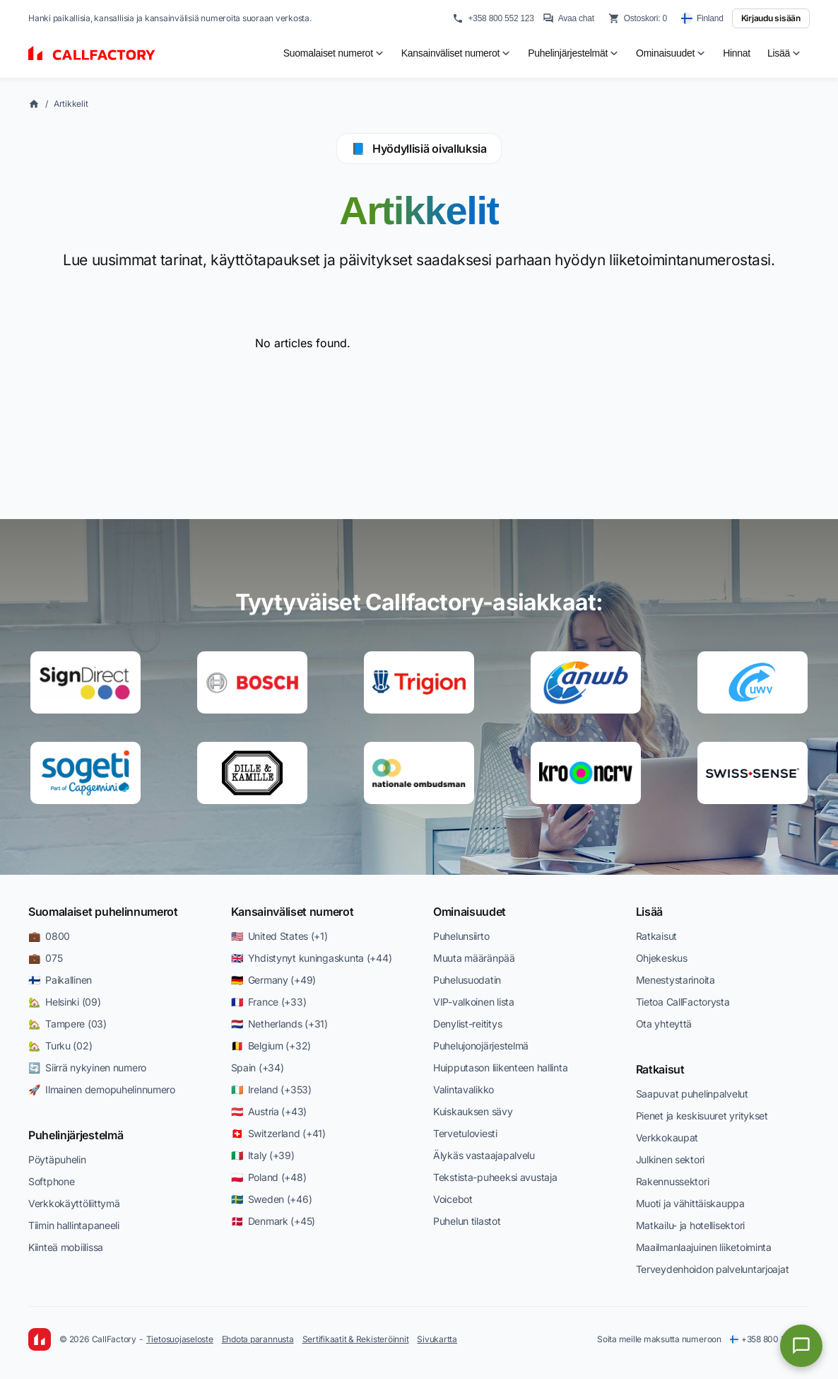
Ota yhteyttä (664, 1024)
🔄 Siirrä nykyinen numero (87, 1067)
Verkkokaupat (667, 1137)
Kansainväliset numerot (292, 911)
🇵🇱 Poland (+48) (269, 1177)
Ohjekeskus (661, 958)
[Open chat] (801, 1346)
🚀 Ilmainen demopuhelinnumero (101, 1089)
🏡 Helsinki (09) (64, 1002)
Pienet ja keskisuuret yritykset (702, 1116)
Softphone (51, 1181)
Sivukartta (437, 1339)
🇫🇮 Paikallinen (60, 980)
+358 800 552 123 (492, 18)
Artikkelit (71, 103)
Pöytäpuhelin (57, 1159)
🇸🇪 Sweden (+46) (271, 1199)
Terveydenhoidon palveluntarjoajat (712, 1269)
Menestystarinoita (675, 980)
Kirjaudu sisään (771, 18)
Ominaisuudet (469, 911)
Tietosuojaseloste (179, 1339)
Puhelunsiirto (461, 936)
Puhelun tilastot (467, 1221)
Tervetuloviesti (465, 1133)
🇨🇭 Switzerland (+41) (278, 1133)
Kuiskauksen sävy (473, 1111)
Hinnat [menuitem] (736, 53)
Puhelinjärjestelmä (75, 1135)
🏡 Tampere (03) (67, 1024)
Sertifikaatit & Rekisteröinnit (355, 1339)
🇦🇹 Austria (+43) (269, 1111)
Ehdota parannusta (258, 1339)
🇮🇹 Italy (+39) (263, 1155)
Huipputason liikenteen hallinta (500, 1067)
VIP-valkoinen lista (473, 1002)
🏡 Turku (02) (60, 1046)
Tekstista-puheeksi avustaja (495, 1177)
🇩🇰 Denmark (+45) (273, 1221)
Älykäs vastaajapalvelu (484, 1155)
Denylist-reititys (467, 1024)
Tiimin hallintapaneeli (73, 1225)
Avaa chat (568, 18)
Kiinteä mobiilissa (65, 1247)
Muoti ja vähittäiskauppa (690, 1203)
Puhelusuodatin (467, 980)
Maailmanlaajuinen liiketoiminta (704, 1247)
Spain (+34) (257, 1067)
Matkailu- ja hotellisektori (690, 1225)
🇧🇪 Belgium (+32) (271, 1046)
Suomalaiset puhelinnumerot (103, 911)
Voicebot (453, 1199)
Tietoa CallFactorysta (683, 1002)
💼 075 (45, 958)
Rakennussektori (672, 1181)
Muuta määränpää (474, 958)
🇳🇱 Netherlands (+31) (279, 1024)
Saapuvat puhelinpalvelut (692, 1094)
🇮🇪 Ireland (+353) (271, 1089)
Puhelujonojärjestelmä (481, 1046)
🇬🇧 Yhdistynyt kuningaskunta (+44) (311, 958)
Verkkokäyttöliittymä (73, 1203)
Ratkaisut (656, 936)
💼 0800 (49, 936)
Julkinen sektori (670, 1159)
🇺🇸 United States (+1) (279, 936)
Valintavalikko (463, 1089)
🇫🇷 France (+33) (269, 1002)
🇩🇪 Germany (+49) (274, 980)
